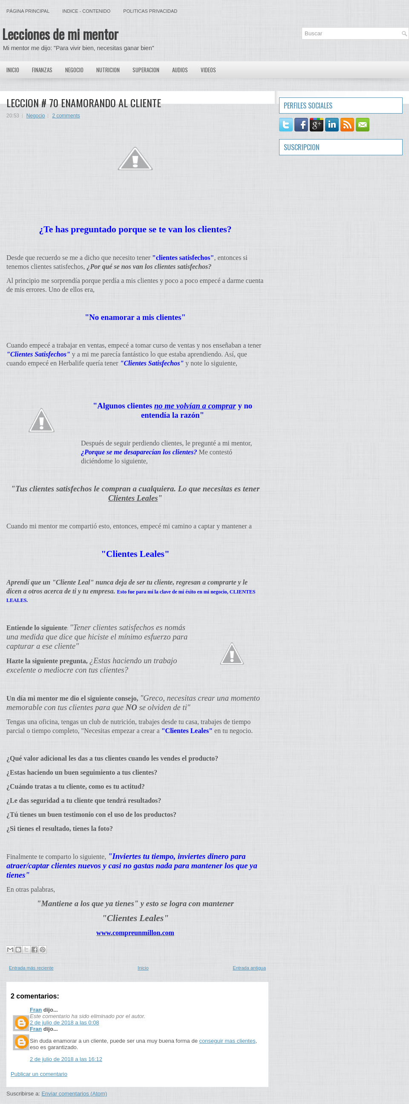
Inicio (12, 70)
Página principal (27, 11)
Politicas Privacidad (150, 11)
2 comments (66, 116)
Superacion (145, 70)
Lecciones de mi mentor (60, 34)
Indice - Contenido (86, 11)
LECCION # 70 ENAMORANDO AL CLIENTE (83, 102)
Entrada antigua (249, 967)
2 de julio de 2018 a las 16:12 (66, 1059)
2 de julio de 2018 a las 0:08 (64, 1022)
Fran (36, 1010)
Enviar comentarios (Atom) (74, 1093)
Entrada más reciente (31, 967)
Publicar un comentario (39, 1074)
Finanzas (42, 70)
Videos (208, 70)
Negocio (74, 70)
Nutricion (108, 70)
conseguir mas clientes (227, 1041)
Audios (180, 70)
